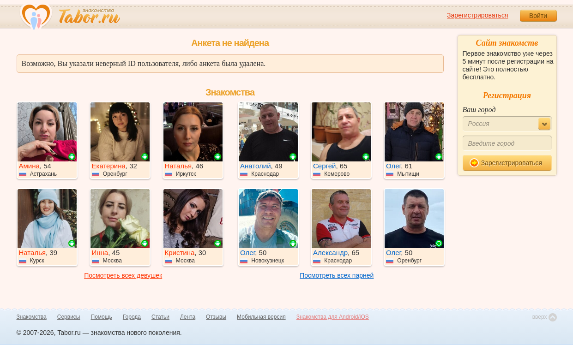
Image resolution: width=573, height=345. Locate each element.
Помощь (101, 317)
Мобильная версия (261, 317)
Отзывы (216, 317)
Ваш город (479, 109)
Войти (538, 15)
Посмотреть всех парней (337, 275)
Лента (187, 317)
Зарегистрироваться (477, 15)
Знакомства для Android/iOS (332, 317)
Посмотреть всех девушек (123, 275)
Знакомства (32, 317)
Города (132, 317)
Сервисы (68, 317)
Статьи (160, 317)
